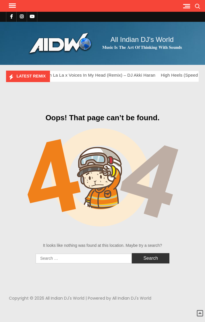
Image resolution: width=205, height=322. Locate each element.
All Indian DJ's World (142, 39)
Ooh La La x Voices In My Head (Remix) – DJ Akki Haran (101, 75)
